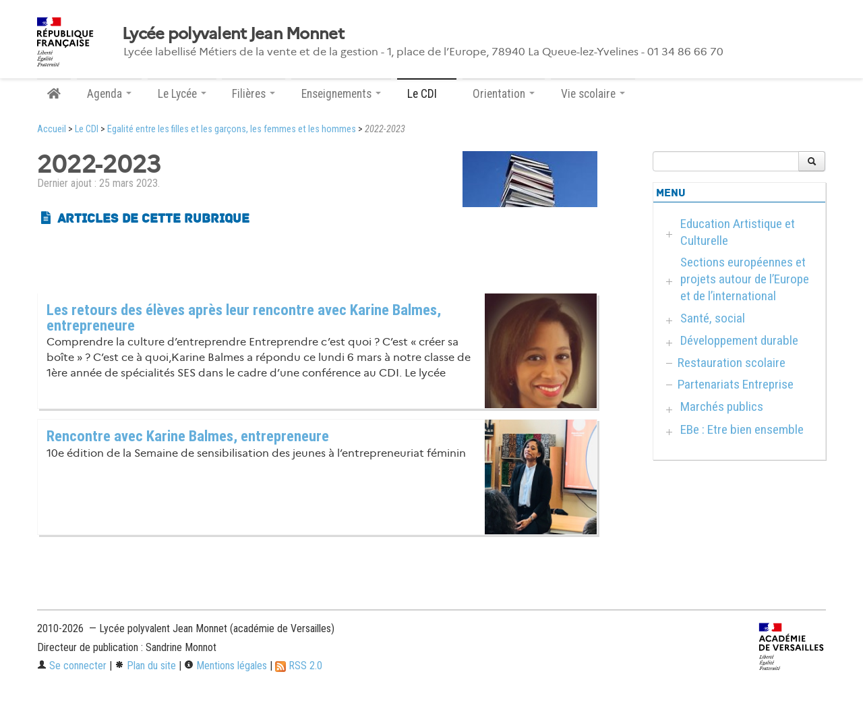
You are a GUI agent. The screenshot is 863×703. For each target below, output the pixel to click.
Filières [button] (253, 94)
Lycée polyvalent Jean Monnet (233, 34)
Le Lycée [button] (182, 94)
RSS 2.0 (298, 665)
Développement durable (739, 340)
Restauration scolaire (731, 362)
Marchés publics (721, 406)
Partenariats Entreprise (736, 384)
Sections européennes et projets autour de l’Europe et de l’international (744, 279)
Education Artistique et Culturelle (737, 232)
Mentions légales (225, 665)
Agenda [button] (109, 94)
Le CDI (86, 129)
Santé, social (712, 318)
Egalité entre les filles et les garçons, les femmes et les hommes (231, 129)
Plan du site (145, 665)
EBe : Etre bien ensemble (742, 429)
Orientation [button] (504, 94)
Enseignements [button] (341, 94)
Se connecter (72, 665)
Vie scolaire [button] (593, 94)
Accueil (51, 129)
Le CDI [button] (426, 94)
